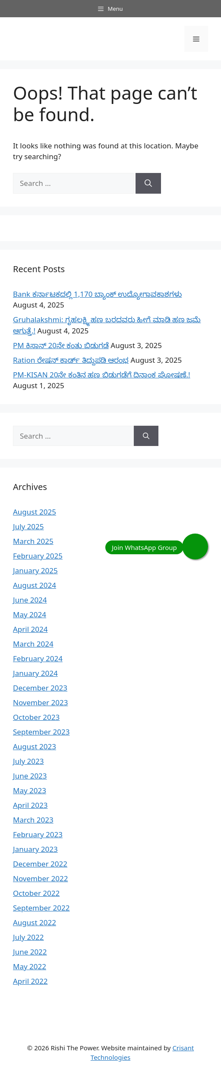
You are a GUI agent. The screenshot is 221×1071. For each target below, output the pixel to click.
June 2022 (30, 952)
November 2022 (40, 878)
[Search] (148, 183)
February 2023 (38, 834)
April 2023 (30, 805)
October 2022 (36, 893)
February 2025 (38, 556)
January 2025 (35, 570)
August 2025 (34, 512)
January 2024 (35, 673)
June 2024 (30, 600)
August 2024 (34, 585)
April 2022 (30, 981)
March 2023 (33, 820)
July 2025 (28, 526)
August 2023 (34, 746)
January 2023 (35, 849)
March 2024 (33, 644)
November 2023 (40, 702)
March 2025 (33, 541)
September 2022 (41, 908)
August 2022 (34, 922)
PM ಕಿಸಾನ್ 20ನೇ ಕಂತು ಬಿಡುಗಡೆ (61, 345)
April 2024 (30, 629)
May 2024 (29, 614)
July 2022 (28, 937)
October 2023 (36, 717)
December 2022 (40, 864)
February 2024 (38, 658)
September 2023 (41, 732)
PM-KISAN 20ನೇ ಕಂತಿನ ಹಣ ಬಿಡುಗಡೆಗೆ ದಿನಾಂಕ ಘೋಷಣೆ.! (101, 375)
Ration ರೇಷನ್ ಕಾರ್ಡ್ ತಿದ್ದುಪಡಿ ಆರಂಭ (71, 360)
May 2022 (29, 966)
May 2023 (29, 790)
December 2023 (40, 688)
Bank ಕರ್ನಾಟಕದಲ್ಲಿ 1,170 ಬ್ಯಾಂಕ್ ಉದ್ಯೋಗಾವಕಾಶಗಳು (97, 294)
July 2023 (28, 761)
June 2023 (30, 776)
